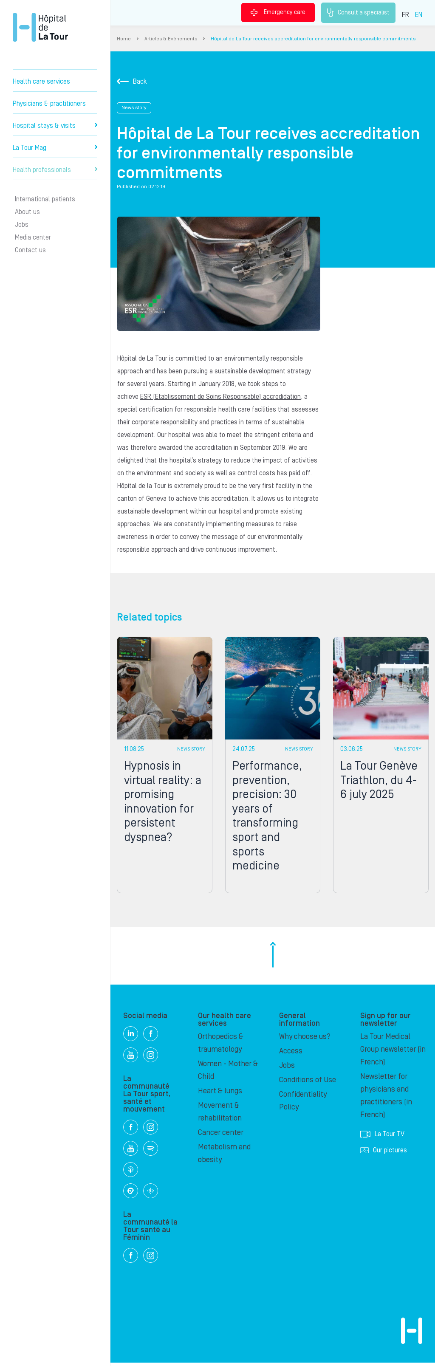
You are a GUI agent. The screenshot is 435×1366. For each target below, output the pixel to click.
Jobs (21, 225)
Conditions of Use (307, 1083)
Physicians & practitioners (49, 103)
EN (418, 15)
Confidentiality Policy (303, 1104)
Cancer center (220, 1136)
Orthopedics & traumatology (220, 1046)
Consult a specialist (358, 12)
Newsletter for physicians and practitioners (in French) (386, 1099)
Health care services (41, 81)
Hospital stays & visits (55, 126)
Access (290, 1054)
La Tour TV (382, 1137)
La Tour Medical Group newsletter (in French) (393, 1053)
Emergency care (278, 12)
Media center (33, 237)
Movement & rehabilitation (220, 1115)
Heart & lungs (220, 1094)
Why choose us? (304, 1040)
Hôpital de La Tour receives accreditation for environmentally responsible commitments (313, 39)
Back (132, 81)
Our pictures (383, 1153)
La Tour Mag (55, 148)
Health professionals (55, 170)
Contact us (30, 250)
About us (27, 212)
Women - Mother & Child (228, 1073)
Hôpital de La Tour (40, 27)
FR (405, 15)
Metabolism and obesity (224, 1157)
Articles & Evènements (170, 39)
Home (124, 39)
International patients (45, 199)
